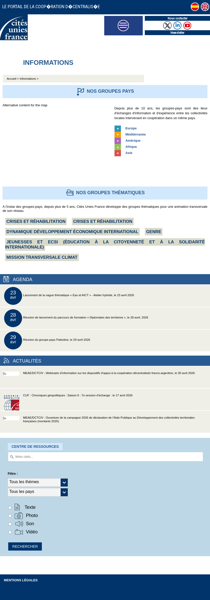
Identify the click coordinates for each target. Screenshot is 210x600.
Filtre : (13, 473)
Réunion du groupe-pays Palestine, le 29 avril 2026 (47, 340)
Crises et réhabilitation (35, 221)
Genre (153, 231)
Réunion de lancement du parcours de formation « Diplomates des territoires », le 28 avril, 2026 (76, 318)
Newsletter (177, 33)
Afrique (131, 147)
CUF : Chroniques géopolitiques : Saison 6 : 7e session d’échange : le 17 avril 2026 (67, 402)
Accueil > (13, 78)
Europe (131, 128)
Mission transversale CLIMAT (42, 257)
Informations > (29, 78)
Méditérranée (135, 134)
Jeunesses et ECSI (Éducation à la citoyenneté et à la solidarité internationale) (105, 245)
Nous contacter (177, 18)
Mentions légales (21, 580)
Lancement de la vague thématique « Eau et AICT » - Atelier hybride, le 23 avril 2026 (69, 296)
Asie (128, 153)
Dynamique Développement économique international (72, 231)
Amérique (132, 140)
